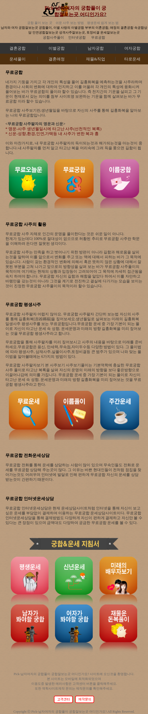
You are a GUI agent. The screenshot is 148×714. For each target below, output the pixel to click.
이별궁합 (57, 48)
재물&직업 (95, 59)
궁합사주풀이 (53, 37)
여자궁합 (132, 48)
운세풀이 (17, 59)
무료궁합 (98, 37)
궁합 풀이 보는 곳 (39, 23)
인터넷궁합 (77, 37)
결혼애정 (57, 59)
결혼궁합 (17, 48)
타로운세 (132, 59)
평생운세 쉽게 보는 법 (103, 23)
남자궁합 (96, 48)
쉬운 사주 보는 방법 (70, 23)
